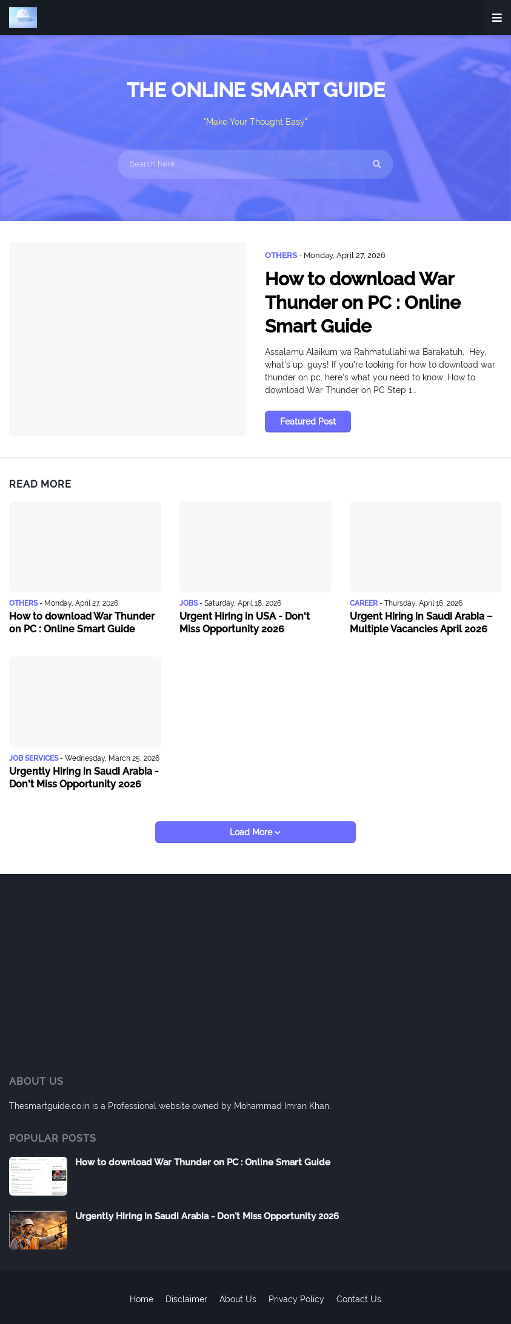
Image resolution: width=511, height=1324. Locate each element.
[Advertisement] (255, 965)
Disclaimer (186, 1299)
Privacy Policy (296, 1299)
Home (141, 1299)
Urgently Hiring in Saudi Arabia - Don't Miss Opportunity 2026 (84, 778)
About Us (237, 1299)
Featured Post (308, 421)
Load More (252, 832)
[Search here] (255, 164)
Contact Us (358, 1299)
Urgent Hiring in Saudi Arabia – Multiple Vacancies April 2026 (421, 623)
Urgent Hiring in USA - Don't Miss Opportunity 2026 (244, 623)
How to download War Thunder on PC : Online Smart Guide (363, 302)
